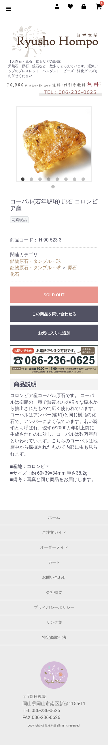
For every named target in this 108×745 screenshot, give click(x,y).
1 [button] (24, 180)
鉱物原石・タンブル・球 (35, 261)
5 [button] (58, 180)
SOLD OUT (53, 295)
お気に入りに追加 (54, 333)
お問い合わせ (54, 577)
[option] (54, 144)
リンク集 (54, 622)
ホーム (54, 517)
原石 (72, 267)
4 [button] (50, 180)
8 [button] (84, 180)
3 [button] (41, 180)
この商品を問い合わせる (54, 314)
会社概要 (54, 592)
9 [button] (54, 188)
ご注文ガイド (54, 532)
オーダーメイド (54, 547)
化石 (14, 274)
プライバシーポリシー (54, 607)
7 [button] (76, 180)
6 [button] (67, 180)
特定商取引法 (54, 637)
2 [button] (32, 180)
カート (54, 562)
